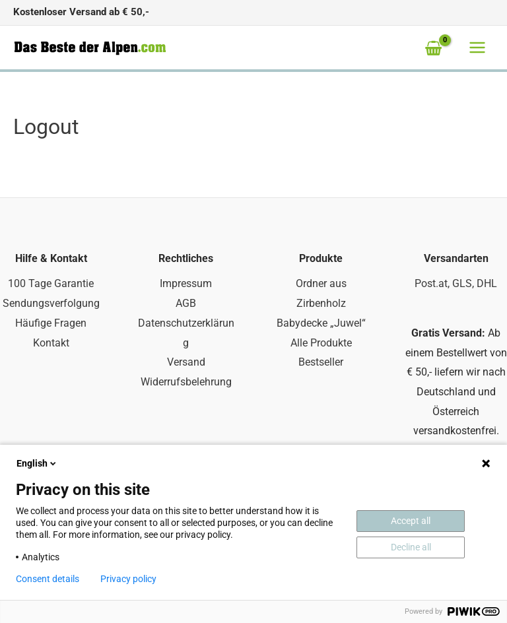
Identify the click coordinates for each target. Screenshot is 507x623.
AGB (186, 303)
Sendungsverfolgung (51, 303)
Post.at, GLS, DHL (456, 283)
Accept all (410, 520)
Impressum (186, 283)
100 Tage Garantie (51, 283)
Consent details (47, 579)
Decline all (411, 547)
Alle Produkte (321, 343)
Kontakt (51, 343)
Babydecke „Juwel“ (321, 323)
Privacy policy (128, 579)
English (37, 463)
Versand (186, 362)
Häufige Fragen (50, 323)
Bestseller (320, 362)
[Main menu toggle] (477, 47)
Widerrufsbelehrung (186, 382)
